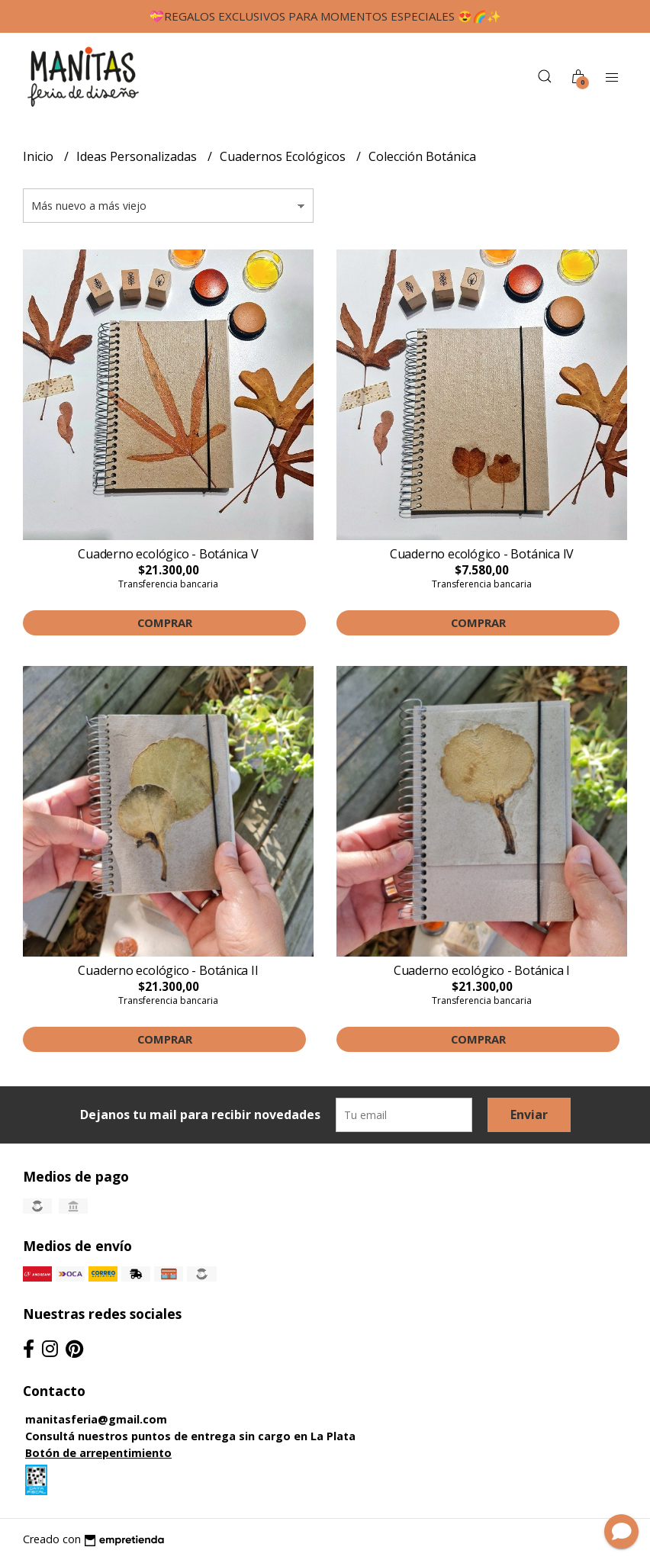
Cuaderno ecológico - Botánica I (482, 970)
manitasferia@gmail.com (96, 1419)
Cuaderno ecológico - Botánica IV (482, 553)
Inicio (39, 156)
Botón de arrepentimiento (98, 1453)
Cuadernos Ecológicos (284, 156)
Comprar (164, 622)
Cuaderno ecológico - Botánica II (168, 970)
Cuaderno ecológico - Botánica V (168, 553)
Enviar (529, 1114)
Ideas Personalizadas (138, 156)
